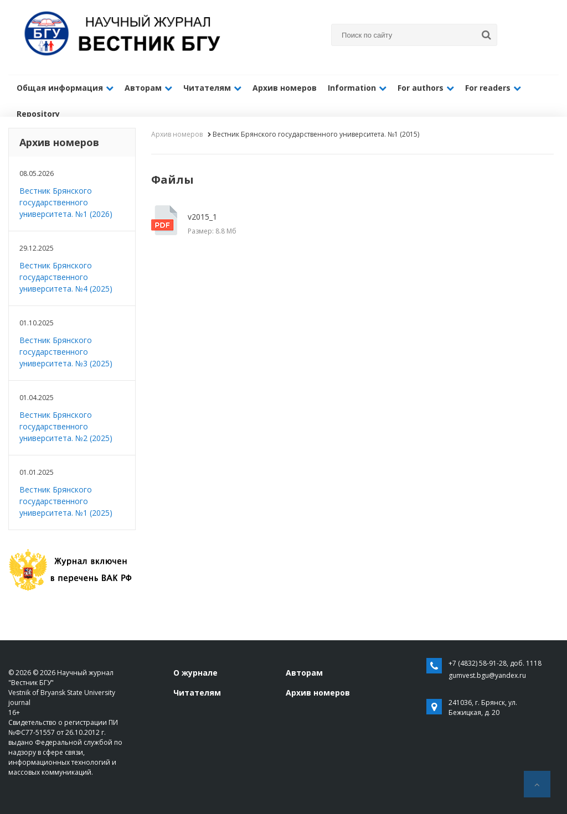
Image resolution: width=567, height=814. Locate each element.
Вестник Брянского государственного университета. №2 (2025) (65, 426)
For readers (493, 87)
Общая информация (65, 87)
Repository (38, 113)
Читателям (212, 87)
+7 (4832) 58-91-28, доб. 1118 (495, 663)
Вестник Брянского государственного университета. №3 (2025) (65, 352)
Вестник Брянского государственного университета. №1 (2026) (65, 202)
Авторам (148, 87)
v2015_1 (268, 224)
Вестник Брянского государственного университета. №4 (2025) (65, 277)
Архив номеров (284, 87)
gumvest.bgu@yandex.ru (487, 675)
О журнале (195, 672)
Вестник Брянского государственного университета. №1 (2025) (65, 501)
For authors (426, 87)
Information (357, 87)
